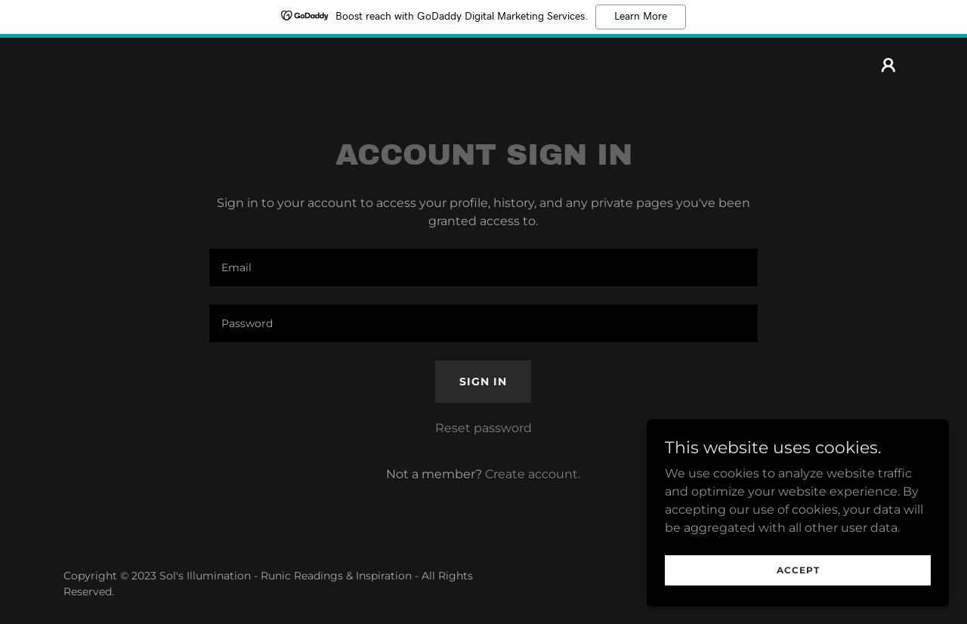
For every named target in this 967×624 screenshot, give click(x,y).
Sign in (483, 381)
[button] (888, 65)
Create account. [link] (532, 474)
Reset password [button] (483, 428)
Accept (798, 570)
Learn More (640, 16)
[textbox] (483, 267)
